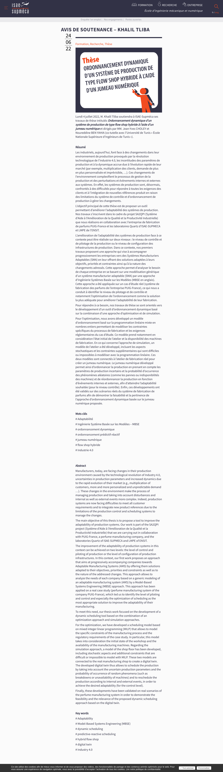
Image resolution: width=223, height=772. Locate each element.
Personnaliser (204, 768)
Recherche (169, 5)
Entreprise (195, 5)
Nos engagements (113, 19)
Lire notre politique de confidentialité (143, 769)
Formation (145, 5)
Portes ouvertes (133, 19)
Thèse (108, 44)
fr (212, 12)
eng (217, 12)
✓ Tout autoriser (187, 768)
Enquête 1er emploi (91, 19)
